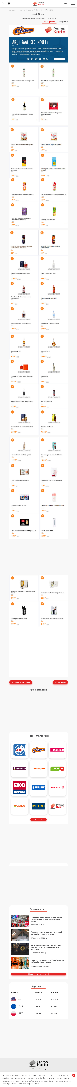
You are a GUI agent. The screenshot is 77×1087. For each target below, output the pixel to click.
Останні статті (38, 908)
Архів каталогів (38, 689)
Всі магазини (60, 682)
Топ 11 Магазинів (38, 735)
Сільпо (30, 10)
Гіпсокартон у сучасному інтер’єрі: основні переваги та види (46, 933)
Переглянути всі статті (38, 974)
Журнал (63, 21)
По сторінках (49, 21)
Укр (65, 3)
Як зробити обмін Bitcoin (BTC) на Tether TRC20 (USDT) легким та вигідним (46, 947)
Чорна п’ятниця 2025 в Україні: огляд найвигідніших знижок (47, 961)
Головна (12, 10)
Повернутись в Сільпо (20, 682)
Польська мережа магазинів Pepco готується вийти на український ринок (46, 919)
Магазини (21, 10)
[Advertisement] (38, 712)
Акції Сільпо (38, 14)
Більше (38, 819)
